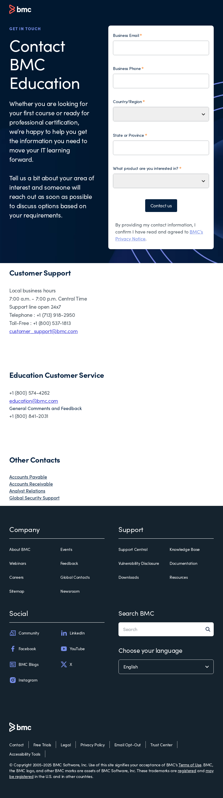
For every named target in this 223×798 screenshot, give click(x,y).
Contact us (161, 205)
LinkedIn (72, 633)
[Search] (210, 629)
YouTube (72, 648)
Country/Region (127, 101)
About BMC (19, 549)
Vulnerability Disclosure (138, 563)
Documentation (183, 563)
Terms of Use (190, 765)
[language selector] (166, 666)
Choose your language (150, 650)
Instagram (23, 680)
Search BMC (136, 613)
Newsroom (70, 591)
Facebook (22, 648)
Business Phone (127, 68)
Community (24, 633)
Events (66, 549)
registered (187, 770)
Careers (16, 577)
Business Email (126, 35)
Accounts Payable (28, 477)
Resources (179, 577)
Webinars (17, 563)
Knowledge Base (185, 549)
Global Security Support (34, 498)
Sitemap (16, 591)
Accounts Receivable (31, 484)
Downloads (128, 577)
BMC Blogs (23, 664)
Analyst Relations (27, 491)
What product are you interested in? (145, 168)
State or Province (128, 135)
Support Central (133, 549)
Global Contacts (75, 577)
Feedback (69, 563)
